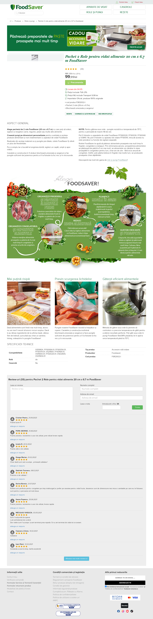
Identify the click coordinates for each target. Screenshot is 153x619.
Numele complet (87, 385)
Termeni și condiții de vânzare (65, 577)
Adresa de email (87, 394)
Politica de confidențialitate (64, 594)
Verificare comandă (15, 580)
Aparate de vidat (96, 7)
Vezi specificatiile (105, 114)
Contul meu (12, 577)
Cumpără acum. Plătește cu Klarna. (68, 592)
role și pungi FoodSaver (117, 160)
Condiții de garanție (61, 586)
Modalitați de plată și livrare (18, 589)
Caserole (126, 7)
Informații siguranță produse (65, 589)
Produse (18, 21)
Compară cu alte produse (85, 114)
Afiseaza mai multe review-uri (77, 559)
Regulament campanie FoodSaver (67, 580)
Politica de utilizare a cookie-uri (66, 597)
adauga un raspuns (17, 426)
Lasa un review (16, 385)
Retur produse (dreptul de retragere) (68, 583)
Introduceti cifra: (110, 404)
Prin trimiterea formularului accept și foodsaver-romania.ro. (125, 588)
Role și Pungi (94, 12)
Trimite (137, 407)
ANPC (55, 600)
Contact (10, 592)
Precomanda (77, 82)
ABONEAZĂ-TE (125, 583)
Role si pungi (30, 21)
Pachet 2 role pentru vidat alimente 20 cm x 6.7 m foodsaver (61, 21)
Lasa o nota (85, 404)
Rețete (124, 12)
